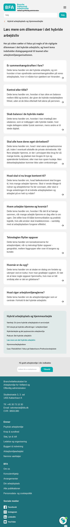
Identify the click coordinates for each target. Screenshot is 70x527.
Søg (63, 15)
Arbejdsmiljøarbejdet (13, 451)
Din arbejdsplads (12, 483)
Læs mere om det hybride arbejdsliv (21, 340)
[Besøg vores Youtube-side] (35, 521)
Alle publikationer (12, 488)
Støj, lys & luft (10, 436)
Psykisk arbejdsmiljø (13, 427)
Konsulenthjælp (11, 474)
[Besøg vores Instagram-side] (35, 512)
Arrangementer (11, 478)
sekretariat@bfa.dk (19, 408)
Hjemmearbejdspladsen (16, 344)
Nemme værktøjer (12, 456)
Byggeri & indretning (13, 446)
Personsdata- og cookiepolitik (18, 493)
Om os (7, 469)
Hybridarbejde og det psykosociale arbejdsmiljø (25, 331)
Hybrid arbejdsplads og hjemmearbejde (25, 21)
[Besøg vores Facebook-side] (35, 507)
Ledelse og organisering (15, 441)
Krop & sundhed (11, 432)
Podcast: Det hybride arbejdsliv (19, 335)
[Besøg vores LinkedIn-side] (35, 517)
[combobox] (30, 15)
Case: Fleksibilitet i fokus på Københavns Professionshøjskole (31, 349)
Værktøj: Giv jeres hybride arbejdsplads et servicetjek (28, 322)
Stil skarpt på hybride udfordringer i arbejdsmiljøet (27, 327)
